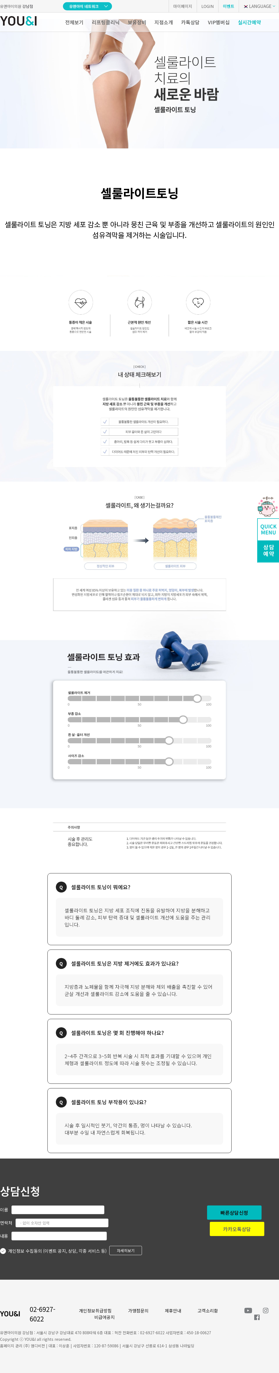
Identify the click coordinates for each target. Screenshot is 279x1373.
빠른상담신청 (234, 1212)
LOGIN (207, 6)
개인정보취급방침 (95, 1310)
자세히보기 (126, 1250)
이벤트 (228, 6)
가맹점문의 (138, 1310)
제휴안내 (173, 1310)
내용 (4, 1235)
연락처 (6, 1222)
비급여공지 (104, 1317)
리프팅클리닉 (106, 22)
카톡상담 (190, 22)
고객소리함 (208, 1310)
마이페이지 (182, 6)
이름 (4, 1209)
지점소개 (163, 22)
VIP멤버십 (219, 22)
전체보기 (74, 22)
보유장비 (137, 22)
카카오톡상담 (237, 1228)
